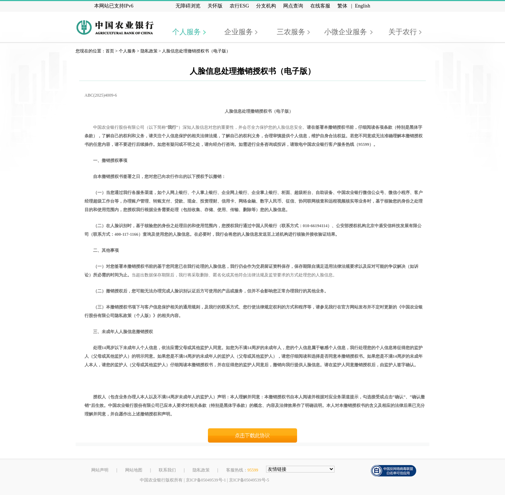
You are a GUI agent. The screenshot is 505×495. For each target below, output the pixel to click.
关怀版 (215, 6)
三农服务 (291, 32)
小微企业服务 (345, 32)
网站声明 (99, 470)
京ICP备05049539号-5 (249, 480)
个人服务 (186, 32)
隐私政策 (149, 51)
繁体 (342, 6)
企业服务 (238, 32)
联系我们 (167, 470)
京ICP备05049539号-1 (206, 480)
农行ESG (239, 6)
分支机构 (266, 6)
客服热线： (242, 470)
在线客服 (320, 6)
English (362, 6)
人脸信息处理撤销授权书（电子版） (196, 51)
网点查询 (293, 6)
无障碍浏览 (187, 6)
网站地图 (133, 470)
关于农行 (402, 32)
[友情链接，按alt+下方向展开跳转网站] (300, 469)
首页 (110, 51)
